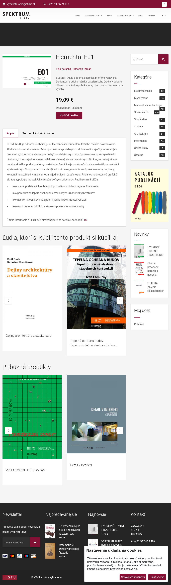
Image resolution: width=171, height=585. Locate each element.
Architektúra (149, 134)
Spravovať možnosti (133, 577)
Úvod (77, 16)
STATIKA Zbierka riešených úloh (155, 287)
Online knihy (149, 148)
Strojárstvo (149, 120)
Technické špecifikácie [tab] (38, 133)
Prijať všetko (157, 577)
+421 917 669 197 (58, 4)
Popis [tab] (10, 133)
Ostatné (149, 155)
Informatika (149, 141)
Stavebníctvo (146, 112)
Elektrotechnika (149, 91)
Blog (140, 16)
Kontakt (151, 16)
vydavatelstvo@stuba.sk (21, 4)
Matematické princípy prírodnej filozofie (69, 548)
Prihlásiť (139, 324)
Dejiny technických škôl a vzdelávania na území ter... (69, 529)
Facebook (164, 4)
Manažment (149, 98)
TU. (86, 220)
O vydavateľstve (93, 16)
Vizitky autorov (125, 16)
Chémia (149, 127)
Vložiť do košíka (69, 115)
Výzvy (109, 16)
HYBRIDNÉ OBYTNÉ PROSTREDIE (155, 251)
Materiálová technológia (149, 106)
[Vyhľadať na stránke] (144, 59)
